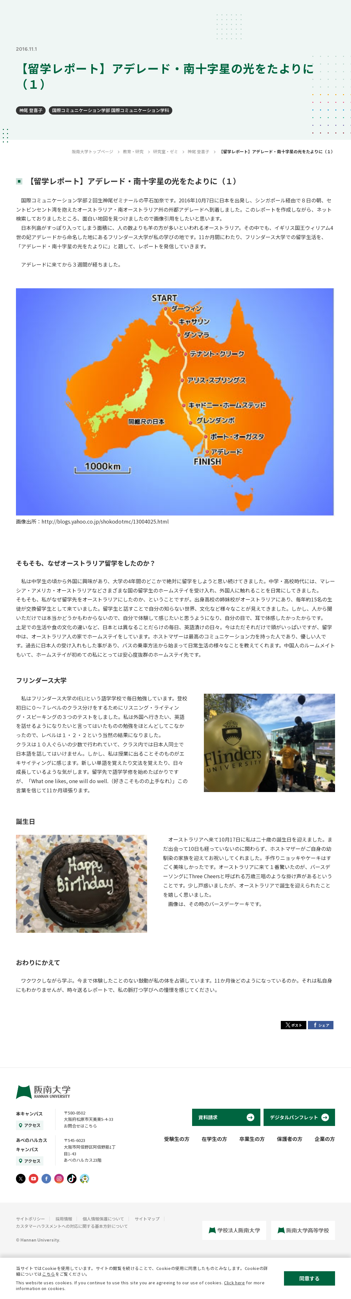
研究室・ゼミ (165, 151)
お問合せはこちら (80, 1126)
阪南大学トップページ (92, 151)
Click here (234, 1283)
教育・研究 (133, 151)
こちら (48, 1274)
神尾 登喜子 (30, 110)
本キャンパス (29, 1113)
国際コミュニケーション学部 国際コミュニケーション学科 (110, 110)
